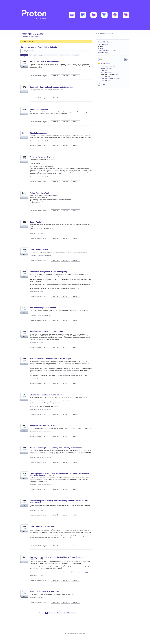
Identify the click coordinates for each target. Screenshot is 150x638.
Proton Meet (104, 76)
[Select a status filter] (65, 55)
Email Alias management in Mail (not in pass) (48, 272)
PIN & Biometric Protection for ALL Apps (46, 331)
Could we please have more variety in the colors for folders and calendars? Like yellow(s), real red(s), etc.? (60, 474)
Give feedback (105, 64)
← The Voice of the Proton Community (30, 36)
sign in (111, 33)
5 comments (33, 378)
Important (66, 76)
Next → (73, 613)
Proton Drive (104, 72)
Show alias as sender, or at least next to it (47, 395)
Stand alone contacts (38, 133)
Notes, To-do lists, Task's (40, 193)
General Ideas (105, 68)
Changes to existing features (44, 117)
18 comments (33, 255)
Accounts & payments (106, 66)
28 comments (33, 315)
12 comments (33, 93)
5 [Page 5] (57, 613)
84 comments (33, 176)
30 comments (33, 597)
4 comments (33, 409)
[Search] (126, 59)
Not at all (56, 76)
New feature (40, 71)
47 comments (33, 140)
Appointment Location (39, 109)
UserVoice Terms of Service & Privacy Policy (75, 633)
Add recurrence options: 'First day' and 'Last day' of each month (56, 448)
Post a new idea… (103, 44)
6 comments (33, 117)
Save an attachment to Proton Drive (44, 591)
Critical (76, 76)
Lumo (102, 70)
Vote (24, 66)
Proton (103, 84)
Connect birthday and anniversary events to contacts (51, 87)
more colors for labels (39, 249)
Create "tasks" (36, 222)
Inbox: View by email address (42, 526)
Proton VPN (104, 80)
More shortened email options (42, 157)
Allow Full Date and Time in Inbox (43, 426)
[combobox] (112, 59)
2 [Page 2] (49, 613)
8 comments (33, 291)
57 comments (33, 205)
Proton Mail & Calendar (107, 74)
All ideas (100, 46)
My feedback (76, 55)
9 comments (33, 233)
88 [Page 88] (68, 613)
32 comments (33, 71)
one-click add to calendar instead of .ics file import (50, 359)
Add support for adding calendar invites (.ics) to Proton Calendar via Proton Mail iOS (58, 558)
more (60, 173)
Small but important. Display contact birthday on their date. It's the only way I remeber (59, 501)
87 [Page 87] (64, 613)
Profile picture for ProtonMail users (44, 61)
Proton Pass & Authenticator (108, 78)
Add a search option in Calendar (43, 308)
